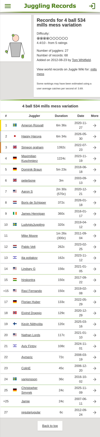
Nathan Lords (30, 335)
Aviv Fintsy (28, 346)
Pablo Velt (28, 246)
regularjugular (30, 412)
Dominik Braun (31, 169)
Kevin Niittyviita (32, 324)
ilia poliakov (29, 257)
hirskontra (28, 280)
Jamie (25, 401)
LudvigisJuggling (32, 224)
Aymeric (27, 357)
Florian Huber (30, 302)
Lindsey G (28, 269)
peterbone (28, 180)
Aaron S (27, 191)
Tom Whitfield (81, 60)
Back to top (50, 426)
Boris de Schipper (33, 202)
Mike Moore (29, 235)
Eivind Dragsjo (31, 313)
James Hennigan (33, 213)
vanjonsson (29, 379)
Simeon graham (32, 147)
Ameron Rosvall (32, 125)
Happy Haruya (31, 136)
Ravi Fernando (31, 291)
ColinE (26, 368)
